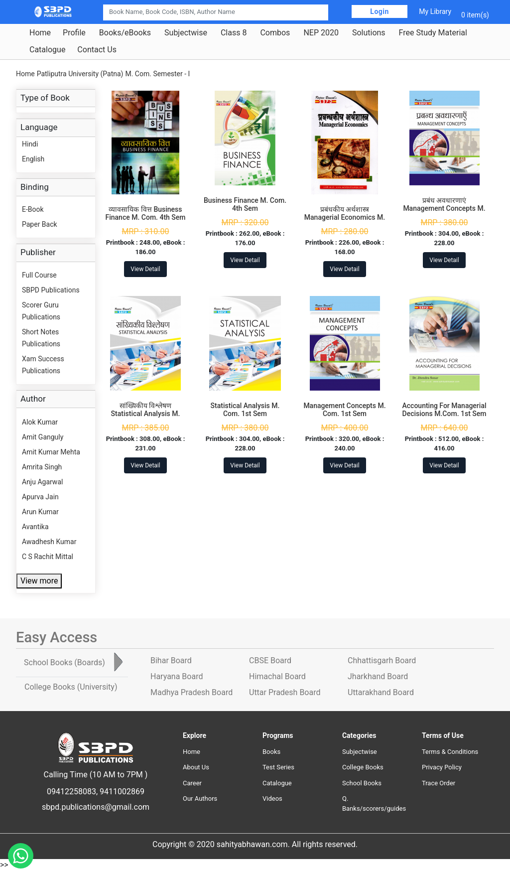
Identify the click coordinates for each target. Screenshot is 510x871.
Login (379, 11)
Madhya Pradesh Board (191, 692)
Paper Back (39, 224)
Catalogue (47, 49)
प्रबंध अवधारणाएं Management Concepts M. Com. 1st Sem (444, 208)
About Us (196, 767)
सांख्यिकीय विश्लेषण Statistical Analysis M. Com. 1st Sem (145, 414)
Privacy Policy (442, 767)
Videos (272, 798)
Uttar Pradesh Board (284, 692)
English (33, 159)
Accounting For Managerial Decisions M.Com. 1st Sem (444, 410)
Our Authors (200, 798)
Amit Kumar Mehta (51, 452)
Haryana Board (176, 676)
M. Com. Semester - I (157, 74)
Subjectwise (185, 32)
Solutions (368, 32)
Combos (275, 32)
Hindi (30, 144)
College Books (362, 767)
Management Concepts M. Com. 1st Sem (344, 410)
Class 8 (234, 32)
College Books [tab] (70, 687)
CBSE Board (270, 660)
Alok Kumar (40, 422)
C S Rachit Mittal (47, 557)
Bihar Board (171, 660)
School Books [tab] (64, 662)
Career (192, 783)
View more (39, 580)
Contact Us (97, 49)
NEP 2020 (321, 32)
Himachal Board (277, 676)
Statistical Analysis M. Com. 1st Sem (245, 410)
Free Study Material (433, 32)
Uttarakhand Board (381, 692)
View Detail (145, 269)
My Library (435, 11)
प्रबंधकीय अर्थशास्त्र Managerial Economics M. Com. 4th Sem (344, 217)
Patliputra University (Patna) (80, 74)
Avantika (35, 527)
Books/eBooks (125, 32)
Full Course (39, 275)
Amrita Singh (42, 467)
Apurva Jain (40, 497)
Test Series (278, 767)
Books (271, 751)
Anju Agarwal (42, 482)
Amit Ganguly (42, 437)
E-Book (33, 209)
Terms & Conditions (450, 751)
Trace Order (438, 783)
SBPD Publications (51, 290)
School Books (362, 783)
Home (40, 32)
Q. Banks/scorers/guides (374, 803)
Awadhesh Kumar (49, 542)
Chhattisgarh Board (382, 660)
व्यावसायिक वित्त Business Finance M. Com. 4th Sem (145, 213)
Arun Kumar (40, 512)
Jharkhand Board (378, 676)
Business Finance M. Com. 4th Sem (245, 204)
